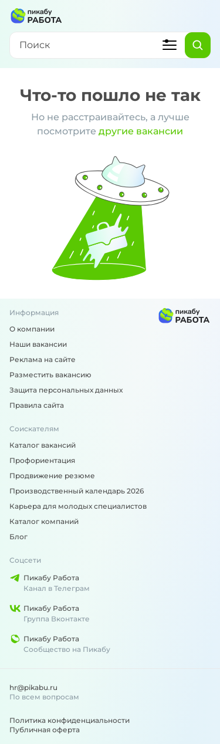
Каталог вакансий (42, 445)
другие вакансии (141, 131)
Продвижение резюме (52, 475)
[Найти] (198, 45)
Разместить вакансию (50, 374)
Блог (18, 536)
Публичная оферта (44, 729)
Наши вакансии (38, 344)
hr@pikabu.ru (33, 687)
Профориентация (42, 460)
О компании (32, 328)
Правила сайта (36, 405)
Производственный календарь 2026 (76, 490)
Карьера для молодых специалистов (78, 506)
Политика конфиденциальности (69, 720)
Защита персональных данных (66, 389)
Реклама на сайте (42, 359)
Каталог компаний (44, 521)
